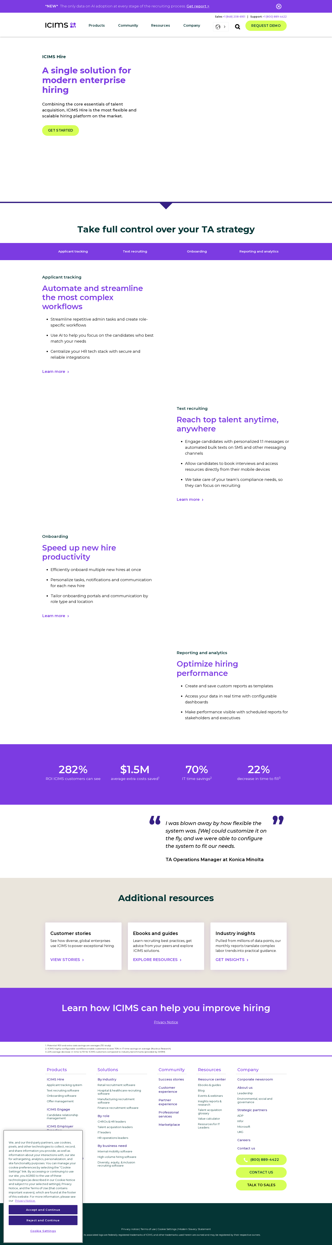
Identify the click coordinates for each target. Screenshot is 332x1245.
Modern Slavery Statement (194, 1229)
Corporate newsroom (255, 1079)
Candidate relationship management (62, 1116)
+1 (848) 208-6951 (234, 16)
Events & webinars (210, 1095)
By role (103, 1116)
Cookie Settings (167, 1229)
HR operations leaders (113, 1137)
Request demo (266, 26)
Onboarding (197, 251)
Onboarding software (61, 1095)
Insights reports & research (209, 1102)
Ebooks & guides (209, 1085)
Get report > (198, 6)
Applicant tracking (73, 251)
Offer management (60, 1101)
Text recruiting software (63, 1090)
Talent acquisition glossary (210, 1111)
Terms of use (148, 1229)
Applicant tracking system (64, 1085)
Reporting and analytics (258, 251)
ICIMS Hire (55, 1079)
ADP (240, 1115)
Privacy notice (130, 1229)
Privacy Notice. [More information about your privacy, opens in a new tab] (25, 1200)
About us (245, 1088)
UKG (240, 1132)
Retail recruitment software (116, 1085)
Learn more (53, 371)
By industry (107, 1079)
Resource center (212, 1079)
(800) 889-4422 (261, 1160)
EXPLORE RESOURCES (155, 959)
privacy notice (166, 1022)
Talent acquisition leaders (115, 1127)
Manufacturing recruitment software (116, 1100)
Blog (201, 1090)
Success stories (171, 1079)
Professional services (169, 1114)
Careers (243, 1140)
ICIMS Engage (58, 1109)
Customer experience (168, 1090)
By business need (112, 1146)
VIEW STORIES (65, 959)
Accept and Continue (43, 1209)
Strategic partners (252, 1110)
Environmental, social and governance (254, 1100)
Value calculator (209, 1118)
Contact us (246, 1148)
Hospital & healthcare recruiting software (119, 1092)
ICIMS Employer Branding (60, 1128)
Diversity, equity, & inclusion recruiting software (116, 1164)
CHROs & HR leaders (112, 1121)
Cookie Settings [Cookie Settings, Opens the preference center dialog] (43, 1231)
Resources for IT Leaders (209, 1125)
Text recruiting (135, 251)
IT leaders (104, 1132)
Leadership (245, 1093)
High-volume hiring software (117, 1157)
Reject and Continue (42, 1220)
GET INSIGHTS (230, 959)
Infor (240, 1121)
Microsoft (243, 1126)
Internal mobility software (115, 1151)
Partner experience (168, 1102)
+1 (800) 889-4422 (275, 16)
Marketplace (169, 1125)
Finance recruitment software (118, 1107)
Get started (60, 130)
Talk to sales (261, 1185)
